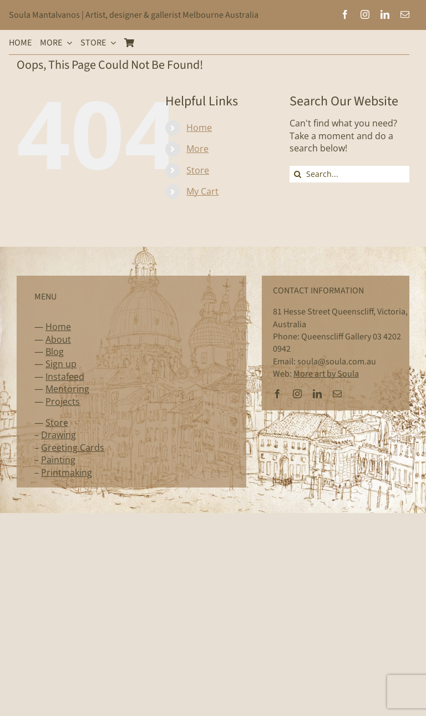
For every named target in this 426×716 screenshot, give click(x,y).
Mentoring (67, 389)
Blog (54, 352)
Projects (62, 401)
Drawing (58, 435)
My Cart (202, 191)
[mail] (404, 14)
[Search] (298, 174)
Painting (58, 460)
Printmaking (66, 472)
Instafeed (64, 376)
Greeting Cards (72, 447)
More (197, 149)
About (58, 339)
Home (199, 127)
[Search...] (349, 174)
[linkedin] (385, 14)
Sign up (61, 364)
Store (197, 170)
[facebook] (345, 14)
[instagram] (365, 14)
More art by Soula (326, 374)
